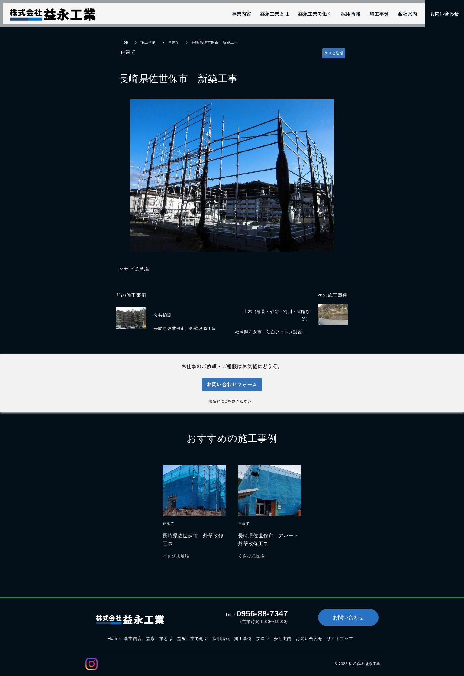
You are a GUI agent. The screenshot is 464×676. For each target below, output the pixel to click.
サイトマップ (340, 638)
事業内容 (133, 638)
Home (114, 638)
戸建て (173, 42)
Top (125, 42)
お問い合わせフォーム (232, 384)
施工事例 (148, 42)
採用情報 (221, 638)
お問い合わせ (309, 638)
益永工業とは (159, 638)
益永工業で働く (192, 638)
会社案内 (283, 638)
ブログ (262, 638)
